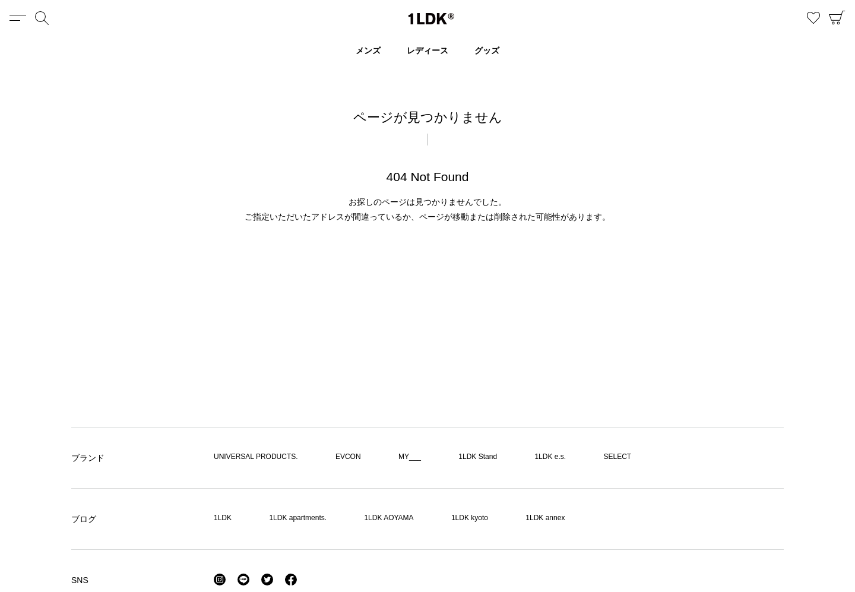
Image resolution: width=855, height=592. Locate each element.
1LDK (431, 18)
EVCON (348, 456)
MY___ (409, 456)
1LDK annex (545, 518)
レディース (427, 50)
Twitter (267, 579)
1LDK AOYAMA (388, 518)
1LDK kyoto (469, 518)
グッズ (486, 50)
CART (837, 18)
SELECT (617, 456)
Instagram (220, 579)
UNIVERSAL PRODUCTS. (256, 456)
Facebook (291, 579)
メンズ (368, 50)
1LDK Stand (477, 456)
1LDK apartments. (298, 518)
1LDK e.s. (550, 456)
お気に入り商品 (813, 18)
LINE (243, 579)
